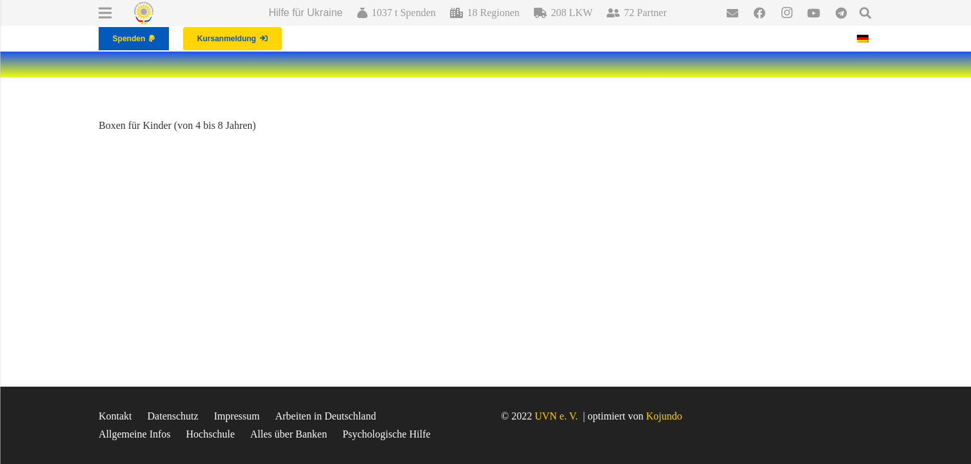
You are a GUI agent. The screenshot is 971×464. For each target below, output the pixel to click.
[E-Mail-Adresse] (732, 12)
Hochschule (210, 434)
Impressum (237, 416)
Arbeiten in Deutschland (325, 416)
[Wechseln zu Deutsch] (864, 38)
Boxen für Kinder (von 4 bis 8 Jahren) (177, 125)
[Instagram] (786, 12)
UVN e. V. (556, 416)
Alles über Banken (288, 434)
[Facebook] (759, 12)
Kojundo (664, 416)
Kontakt (115, 416)
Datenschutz (173, 416)
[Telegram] (840, 12)
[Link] (143, 13)
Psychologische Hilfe (386, 434)
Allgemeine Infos (135, 434)
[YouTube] (813, 12)
